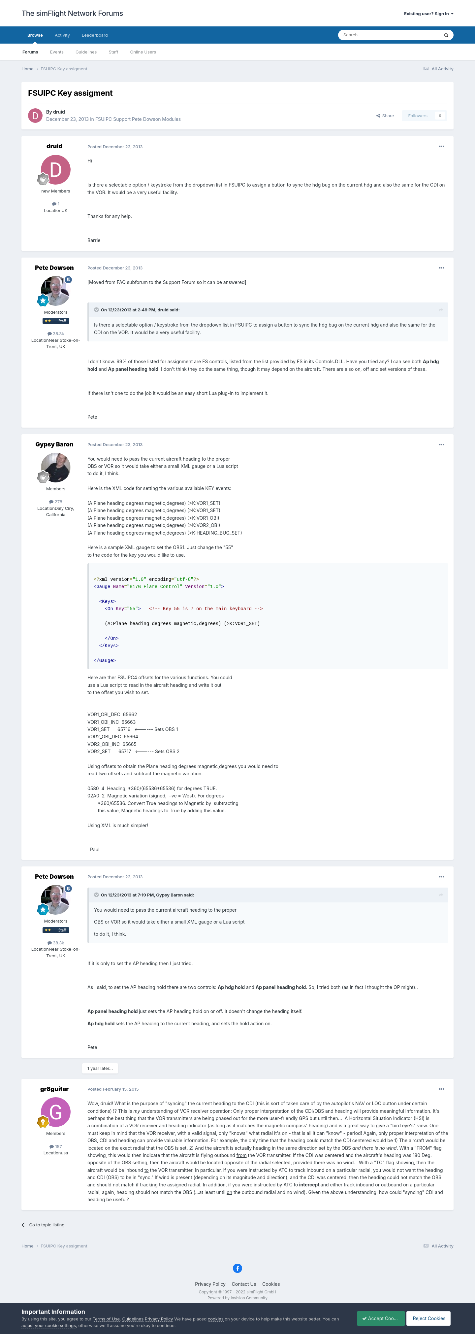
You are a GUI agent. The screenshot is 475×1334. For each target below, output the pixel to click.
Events (57, 51)
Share (385, 115)
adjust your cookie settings (48, 1325)
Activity (62, 35)
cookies (216, 1318)
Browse (35, 38)
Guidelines (86, 51)
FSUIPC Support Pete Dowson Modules (138, 119)
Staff (113, 51)
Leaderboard (95, 35)
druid (59, 112)
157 (55, 1146)
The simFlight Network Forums (72, 13)
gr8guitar (54, 1088)
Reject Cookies (430, 1318)
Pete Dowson (54, 267)
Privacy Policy (210, 1284)
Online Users (143, 51)
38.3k (56, 333)
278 (55, 501)
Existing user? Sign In (429, 13)
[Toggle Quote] (97, 309)
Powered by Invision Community (237, 1297)
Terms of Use (106, 1318)
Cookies (271, 1284)
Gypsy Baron (54, 444)
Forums (30, 51)
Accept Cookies (377, 1318)
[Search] (372, 35)
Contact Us (244, 1284)
